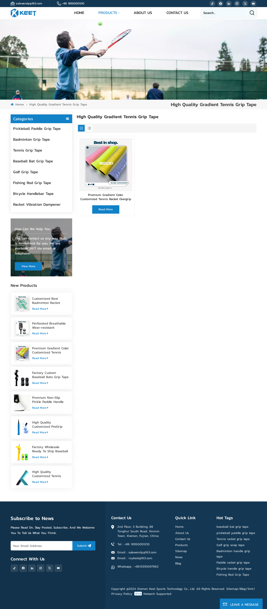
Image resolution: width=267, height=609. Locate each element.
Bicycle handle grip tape (234, 568)
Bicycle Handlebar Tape (33, 193)
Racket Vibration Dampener (37, 204)
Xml (250, 588)
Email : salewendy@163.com (136, 552)
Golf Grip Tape (25, 172)
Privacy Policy (121, 593)
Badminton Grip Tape (31, 139)
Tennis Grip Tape (27, 150)
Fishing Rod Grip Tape (32, 182)
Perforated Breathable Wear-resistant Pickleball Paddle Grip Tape (49, 325)
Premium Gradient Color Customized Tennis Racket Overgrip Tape (50, 350)
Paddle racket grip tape (233, 562)
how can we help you (32, 229)
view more (28, 266)
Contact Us (177, 12)
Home (79, 12)
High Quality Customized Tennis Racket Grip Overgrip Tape (48, 474)
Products (107, 12)
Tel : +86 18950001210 (133, 544)
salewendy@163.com (29, 3)
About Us (143, 12)
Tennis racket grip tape (233, 538)
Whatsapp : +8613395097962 (138, 566)
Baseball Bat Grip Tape (33, 161)
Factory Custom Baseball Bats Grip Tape (50, 375)
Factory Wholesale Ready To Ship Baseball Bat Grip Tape (50, 449)
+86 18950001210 (73, 3)
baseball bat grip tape (232, 526)
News (179, 557)
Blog (178, 563)
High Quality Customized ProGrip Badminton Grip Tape (48, 424)
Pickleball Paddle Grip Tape (37, 128)
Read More (40, 309)
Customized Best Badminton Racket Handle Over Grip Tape (49, 300)
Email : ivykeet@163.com (134, 558)
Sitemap (181, 551)
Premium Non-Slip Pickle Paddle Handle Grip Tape (48, 399)
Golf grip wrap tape (230, 545)
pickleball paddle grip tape (236, 532)
